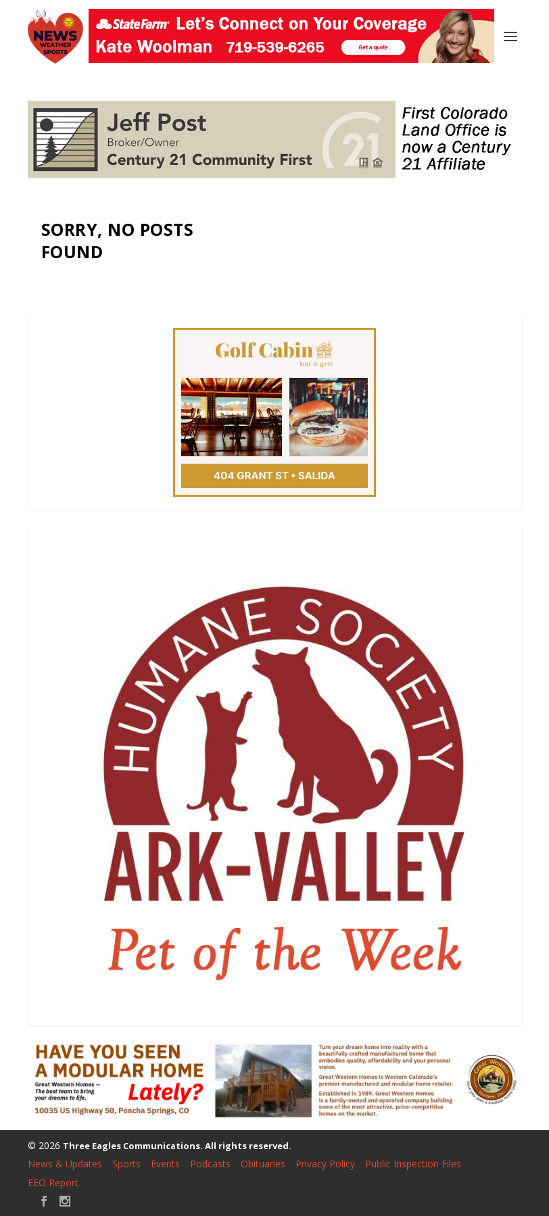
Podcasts (210, 1163)
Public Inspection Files (413, 1163)
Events (165, 1163)
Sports (126, 1163)
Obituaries (263, 1163)
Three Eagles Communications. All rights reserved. (177, 1146)
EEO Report (53, 1182)
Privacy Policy (325, 1163)
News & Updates (65, 1163)
